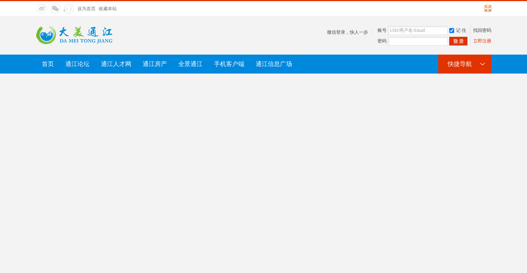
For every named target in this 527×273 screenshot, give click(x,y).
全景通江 (190, 64)
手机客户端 (229, 64)
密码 (382, 41)
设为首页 (86, 8)
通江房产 (155, 64)
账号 (382, 30)
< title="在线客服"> (68, 11)
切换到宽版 (487, 8)
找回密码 (482, 30)
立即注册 (482, 41)
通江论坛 (77, 64)
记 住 (457, 30)
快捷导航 (460, 64)
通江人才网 (116, 64)
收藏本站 (108, 8)
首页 (48, 64)
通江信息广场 (274, 64)
